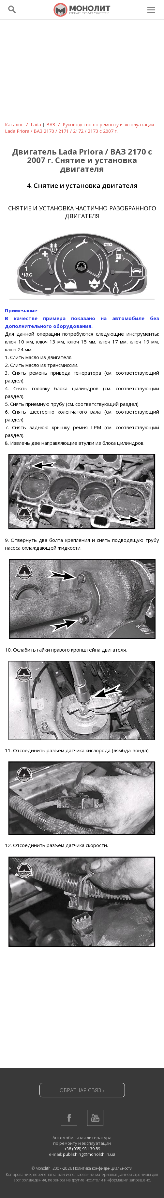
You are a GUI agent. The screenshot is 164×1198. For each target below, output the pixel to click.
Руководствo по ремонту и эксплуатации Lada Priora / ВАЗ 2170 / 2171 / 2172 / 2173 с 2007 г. (79, 127)
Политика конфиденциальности (102, 1168)
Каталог (14, 124)
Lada (36, 124)
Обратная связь (82, 1090)
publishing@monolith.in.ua (89, 1154)
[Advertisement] (82, 72)
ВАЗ (50, 124)
